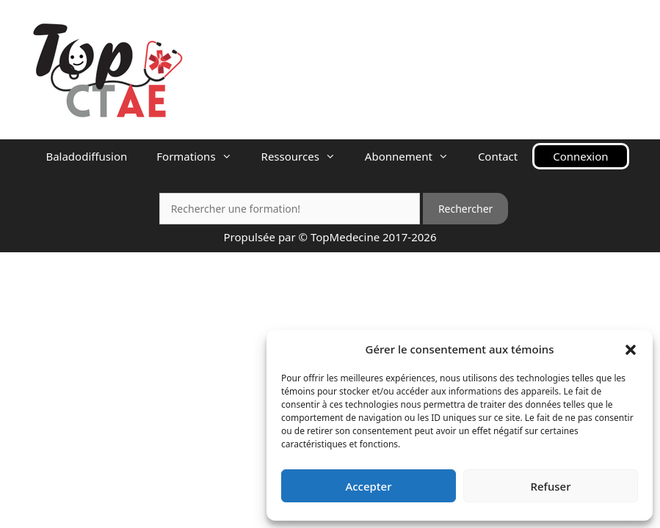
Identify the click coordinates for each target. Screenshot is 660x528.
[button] (630, 349)
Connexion (580, 156)
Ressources (305, 156)
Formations (201, 156)
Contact (498, 156)
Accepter (368, 486)
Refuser (550, 486)
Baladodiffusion (86, 156)
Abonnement (414, 156)
